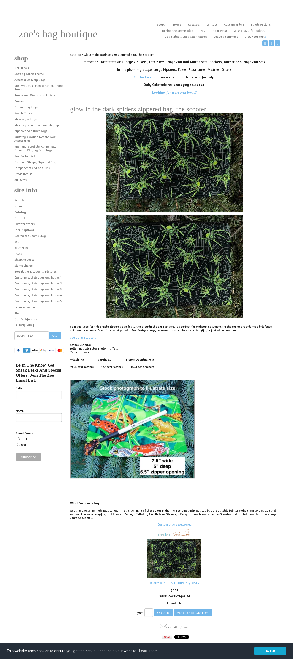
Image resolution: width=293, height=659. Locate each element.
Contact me (142, 77)
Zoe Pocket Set (24, 156)
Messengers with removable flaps (37, 125)
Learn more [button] (148, 651)
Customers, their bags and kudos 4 (38, 295)
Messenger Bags (25, 119)
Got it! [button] (270, 651)
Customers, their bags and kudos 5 (38, 301)
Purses (19, 101)
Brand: (163, 596)
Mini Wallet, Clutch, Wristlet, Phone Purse (38, 87)
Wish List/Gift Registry (250, 30)
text (23, 445)
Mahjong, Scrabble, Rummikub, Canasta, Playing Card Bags (35, 148)
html (24, 439)
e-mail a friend (178, 627)
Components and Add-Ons (32, 168)
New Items (21, 68)
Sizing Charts (23, 265)
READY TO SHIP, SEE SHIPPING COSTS (174, 583)
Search (161, 24)
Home (177, 24)
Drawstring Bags (26, 107)
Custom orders (234, 24)
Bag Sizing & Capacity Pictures (186, 36)
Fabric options (261, 24)
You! (203, 30)
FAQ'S (18, 253)
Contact (211, 24)
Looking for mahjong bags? (174, 92)
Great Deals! (23, 174)
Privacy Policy (24, 325)
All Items (20, 180)
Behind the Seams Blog (177, 30)
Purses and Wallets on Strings (35, 95)
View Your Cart (255, 36)
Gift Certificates (25, 319)
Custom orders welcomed (174, 524)
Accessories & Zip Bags (29, 80)
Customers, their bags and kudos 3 (38, 289)
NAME (20, 410)
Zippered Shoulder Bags (30, 131)
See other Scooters (83, 337)
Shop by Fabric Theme (29, 74)
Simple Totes (23, 113)
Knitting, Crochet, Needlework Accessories (35, 138)
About (18, 313)
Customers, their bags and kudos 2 (38, 283)
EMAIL (20, 388)
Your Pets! (220, 30)
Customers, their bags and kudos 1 (37, 277)
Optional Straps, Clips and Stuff (36, 162)
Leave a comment (226, 36)
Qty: (140, 612)
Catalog (194, 24)
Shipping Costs (24, 259)
